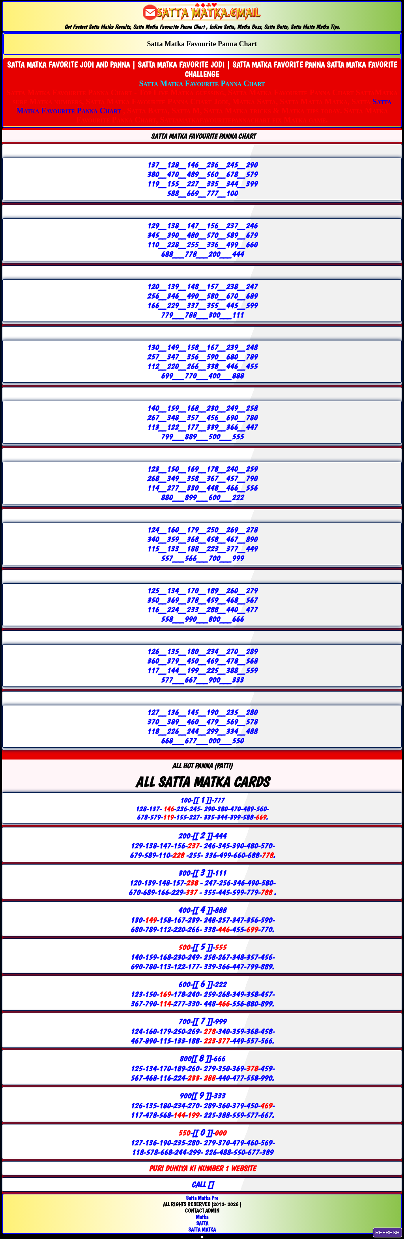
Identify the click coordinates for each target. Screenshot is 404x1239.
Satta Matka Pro (202, 1198)
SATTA (202, 1223)
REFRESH (387, 1232)
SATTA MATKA (202, 1229)
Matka (202, 1217)
